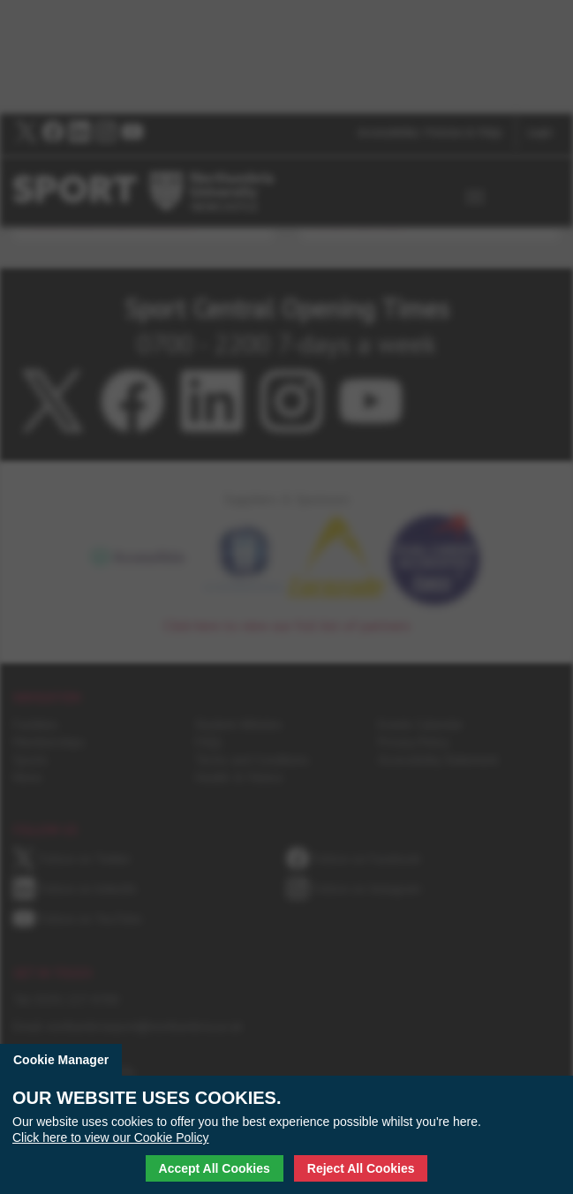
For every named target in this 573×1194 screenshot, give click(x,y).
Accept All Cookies (214, 1168)
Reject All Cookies (361, 1168)
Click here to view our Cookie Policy (110, 1137)
